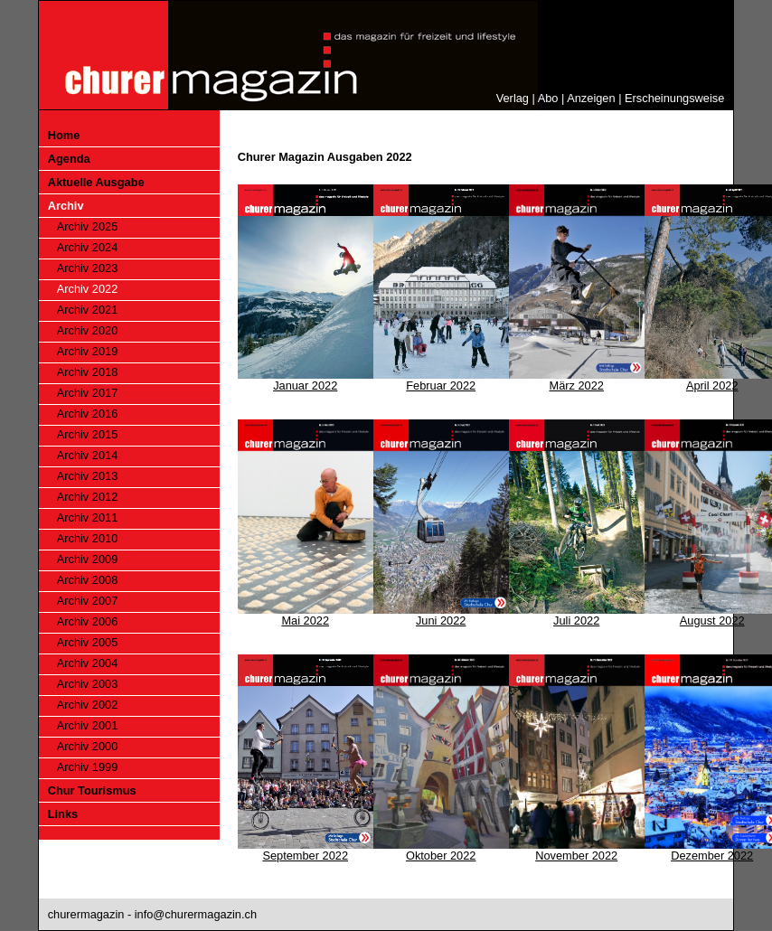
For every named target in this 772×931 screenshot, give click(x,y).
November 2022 (576, 855)
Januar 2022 (305, 385)
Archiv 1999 (87, 767)
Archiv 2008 (87, 580)
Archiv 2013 (87, 476)
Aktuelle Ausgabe (96, 182)
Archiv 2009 (87, 559)
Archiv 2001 (87, 725)
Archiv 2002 (87, 704)
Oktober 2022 (441, 855)
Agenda (69, 158)
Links (63, 814)
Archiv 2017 (87, 393)
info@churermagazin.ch (196, 914)
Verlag (512, 98)
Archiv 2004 (87, 663)
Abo (548, 98)
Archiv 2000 (87, 746)
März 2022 (576, 385)
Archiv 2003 (87, 684)
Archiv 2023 (87, 268)
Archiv (66, 205)
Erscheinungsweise (674, 98)
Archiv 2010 (87, 538)
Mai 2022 (305, 620)
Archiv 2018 (87, 372)
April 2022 (712, 385)
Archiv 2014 (87, 455)
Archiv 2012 (87, 496)
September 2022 (305, 855)
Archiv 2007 (87, 600)
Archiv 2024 (87, 247)
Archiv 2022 (87, 289)
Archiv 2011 (87, 517)
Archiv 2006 (87, 621)
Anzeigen (591, 98)
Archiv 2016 (87, 413)
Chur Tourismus (92, 790)
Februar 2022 (440, 385)
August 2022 (712, 620)
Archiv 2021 (87, 309)
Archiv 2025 (87, 226)
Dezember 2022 (712, 855)
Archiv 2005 (87, 642)
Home (64, 135)
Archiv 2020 (87, 330)
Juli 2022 (576, 620)
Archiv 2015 (87, 434)
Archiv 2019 (87, 351)
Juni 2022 (441, 620)
